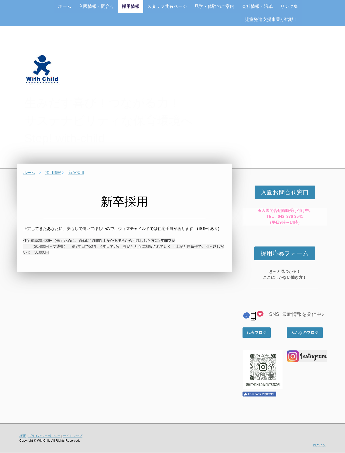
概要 (23, 436)
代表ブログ (256, 332)
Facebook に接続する (259, 394)
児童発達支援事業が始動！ (271, 19)
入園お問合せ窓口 (285, 192)
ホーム (64, 6)
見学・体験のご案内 (214, 6)
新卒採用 (76, 172)
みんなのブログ (305, 332)
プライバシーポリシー (44, 436)
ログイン (319, 445)
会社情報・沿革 (257, 6)
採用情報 (131, 6)
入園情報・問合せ (96, 6)
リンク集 (289, 6)
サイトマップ (72, 436)
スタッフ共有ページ (167, 6)
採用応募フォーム (285, 253)
